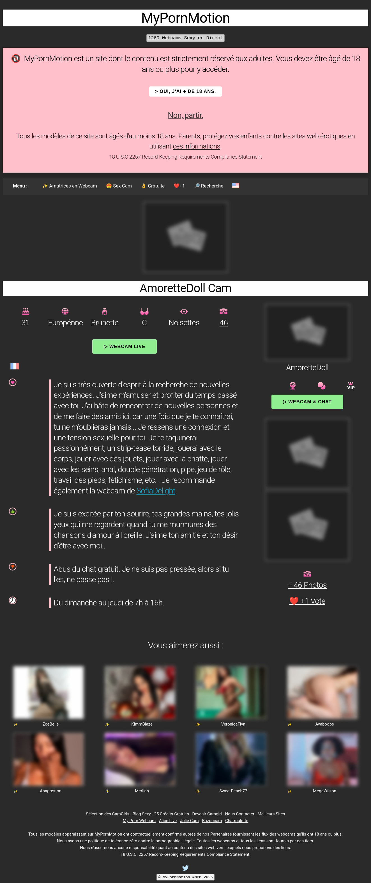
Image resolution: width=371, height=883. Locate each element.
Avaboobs (324, 724)
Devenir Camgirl (207, 813)
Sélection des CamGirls (108, 813)
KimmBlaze (142, 724)
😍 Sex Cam (119, 186)
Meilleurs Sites (271, 813)
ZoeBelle (50, 724)
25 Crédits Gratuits (171, 813)
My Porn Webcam (139, 820)
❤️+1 (179, 186)
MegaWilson (324, 790)
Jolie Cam (189, 820)
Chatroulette (236, 820)
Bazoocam (212, 820)
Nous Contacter (239, 813)
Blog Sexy (142, 813)
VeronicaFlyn (233, 724)
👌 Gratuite (153, 186)
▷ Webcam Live (124, 346)
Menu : (20, 186)
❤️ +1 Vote (307, 601)
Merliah (142, 790)
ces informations (196, 146)
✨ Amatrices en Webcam (69, 186)
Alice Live (168, 820)
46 (224, 322)
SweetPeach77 (233, 790)
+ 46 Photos (307, 585)
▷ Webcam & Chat (307, 401)
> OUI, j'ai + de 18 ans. (185, 91)
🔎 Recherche (208, 186)
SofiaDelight (155, 490)
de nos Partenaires (214, 834)
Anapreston (50, 790)
